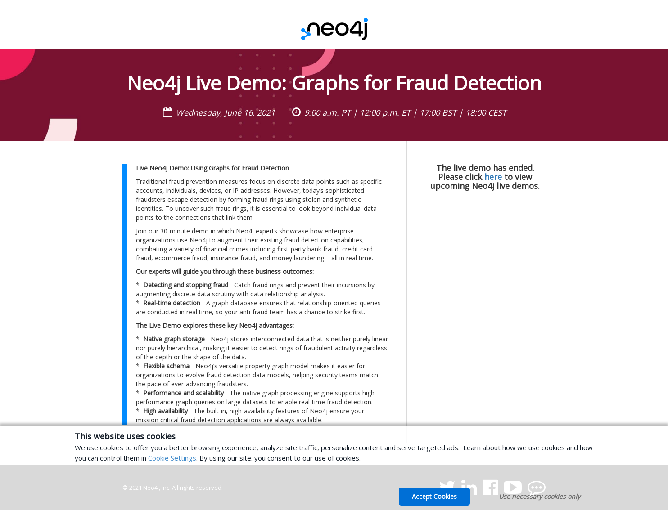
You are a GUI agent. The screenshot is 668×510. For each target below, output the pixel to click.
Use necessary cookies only (539, 496)
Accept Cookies (434, 496)
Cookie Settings (172, 457)
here (493, 176)
